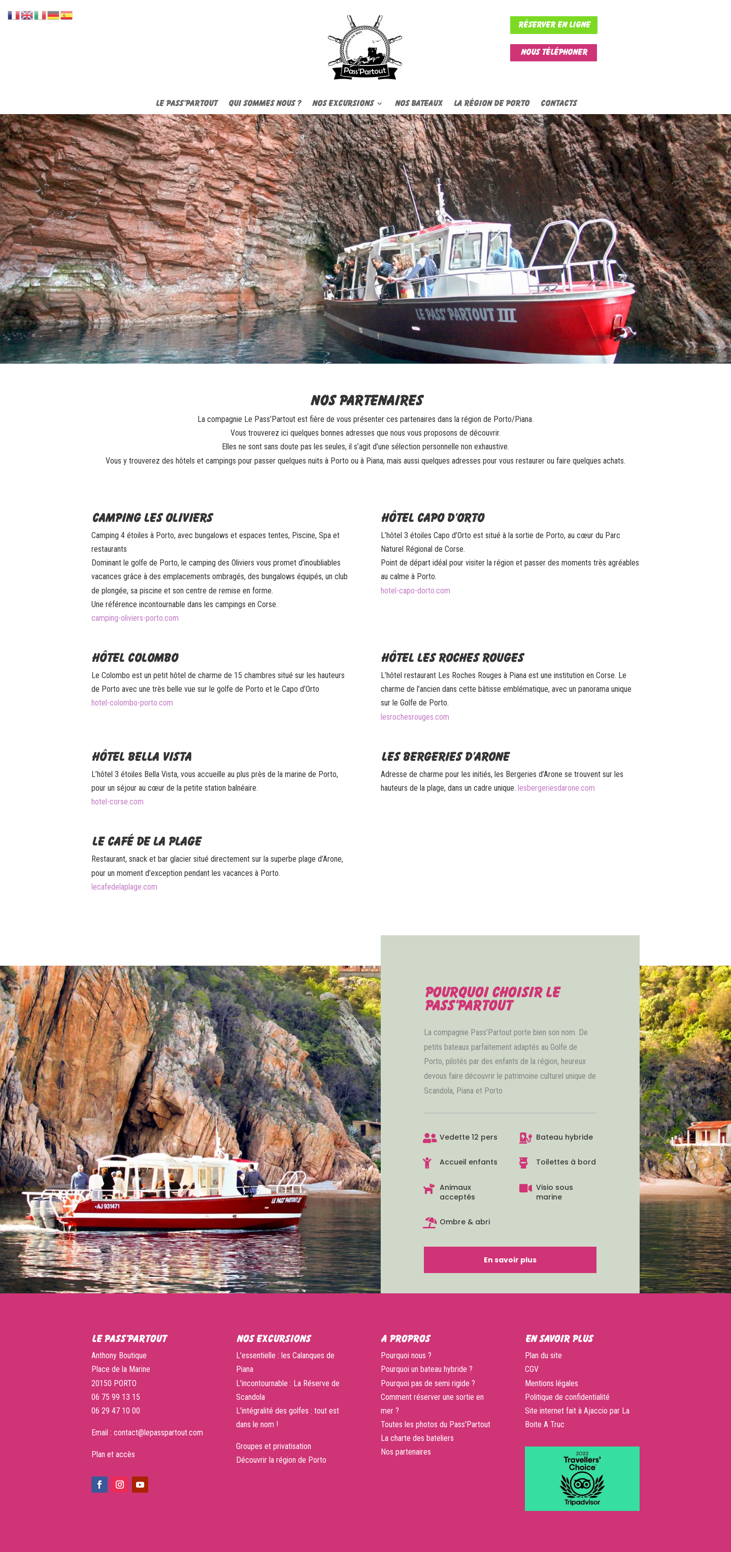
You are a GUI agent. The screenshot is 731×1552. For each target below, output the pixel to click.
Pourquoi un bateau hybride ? (427, 1369)
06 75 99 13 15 (115, 1397)
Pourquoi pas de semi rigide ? (428, 1383)
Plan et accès (113, 1454)
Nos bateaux (418, 104)
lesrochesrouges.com (415, 717)
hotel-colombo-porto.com (132, 703)
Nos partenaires (406, 1452)
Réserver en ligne (554, 25)
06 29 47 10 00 (115, 1411)
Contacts (558, 104)
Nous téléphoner (553, 52)
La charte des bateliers (418, 1438)
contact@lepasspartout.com (158, 1432)
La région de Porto (491, 104)
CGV (532, 1369)
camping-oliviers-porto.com (135, 618)
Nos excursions (342, 104)
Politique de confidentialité (567, 1397)
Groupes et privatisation (273, 1446)
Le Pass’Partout (186, 104)
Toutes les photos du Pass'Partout (435, 1424)
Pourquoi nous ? (406, 1355)
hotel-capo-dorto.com (415, 590)
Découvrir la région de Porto (281, 1460)
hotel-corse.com (117, 801)
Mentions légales (551, 1383)
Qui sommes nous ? (264, 104)
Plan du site (543, 1355)
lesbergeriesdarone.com (556, 788)
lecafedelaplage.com (124, 887)
